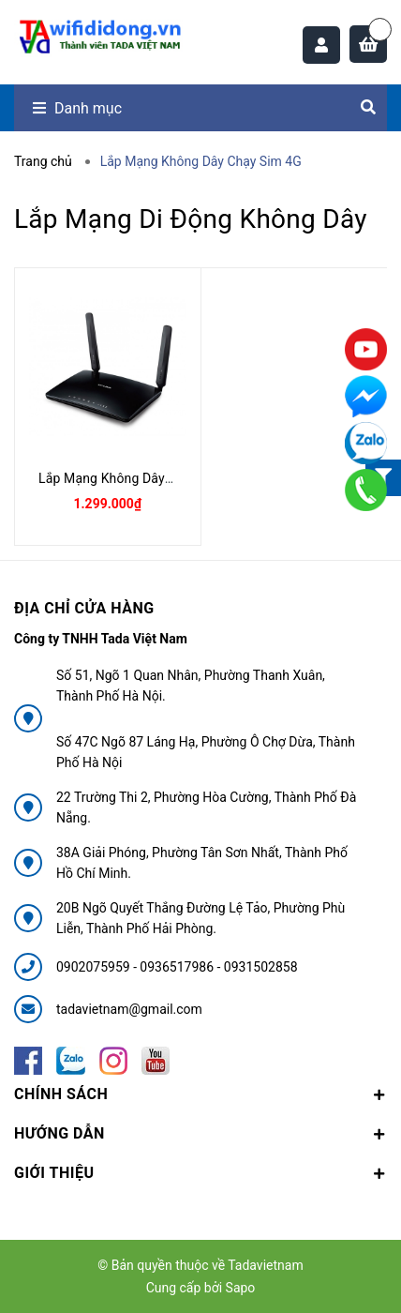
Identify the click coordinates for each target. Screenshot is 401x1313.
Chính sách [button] (200, 1094)
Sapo (241, 1287)
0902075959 (94, 966)
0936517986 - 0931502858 (218, 966)
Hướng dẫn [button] (200, 1133)
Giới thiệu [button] (200, 1173)
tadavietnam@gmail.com (129, 1009)
